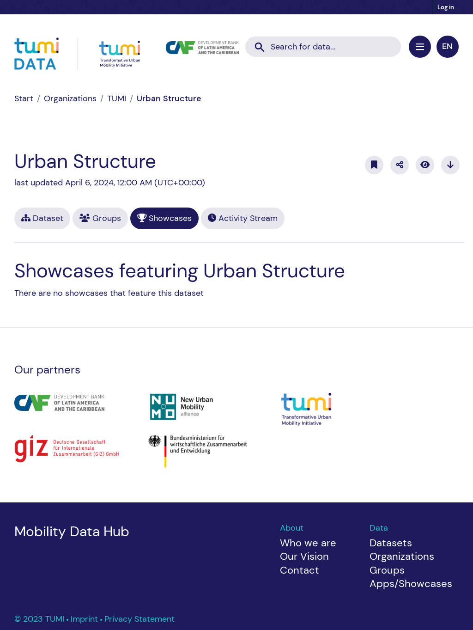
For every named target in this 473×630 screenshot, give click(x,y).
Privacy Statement (139, 618)
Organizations (70, 98)
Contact (299, 570)
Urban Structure (169, 98)
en (447, 46)
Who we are (308, 543)
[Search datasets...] (323, 47)
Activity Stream (243, 218)
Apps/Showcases (411, 583)
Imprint (85, 618)
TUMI (116, 98)
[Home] (23, 98)
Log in (445, 7)
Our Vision (304, 556)
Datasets (391, 543)
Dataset (42, 218)
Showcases (164, 218)
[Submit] (260, 44)
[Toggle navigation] (420, 47)
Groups (100, 218)
